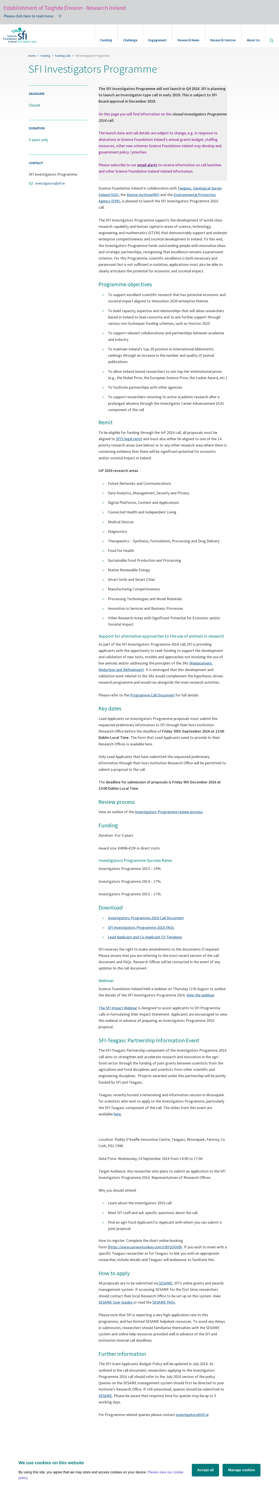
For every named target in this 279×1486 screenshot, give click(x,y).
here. (118, 1113)
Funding (106, 40)
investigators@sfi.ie (192, 1414)
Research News (188, 40)
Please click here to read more (28, 15)
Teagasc (184, 188)
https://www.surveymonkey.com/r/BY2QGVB (145, 1246)
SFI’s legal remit (129, 438)
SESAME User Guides (116, 1302)
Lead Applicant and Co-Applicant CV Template (145, 937)
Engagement (157, 40)
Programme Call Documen (151, 695)
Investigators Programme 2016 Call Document (146, 917)
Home (32, 56)
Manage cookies (241, 1470)
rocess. (197, 811)
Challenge (130, 40)
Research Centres (223, 40)
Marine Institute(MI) (143, 194)
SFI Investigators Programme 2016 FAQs (141, 927)
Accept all (205, 1470)
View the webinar (200, 995)
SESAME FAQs (163, 1302)
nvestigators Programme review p (164, 811)
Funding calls (63, 56)
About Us (253, 40)
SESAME (165, 1283)
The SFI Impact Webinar (118, 1007)
